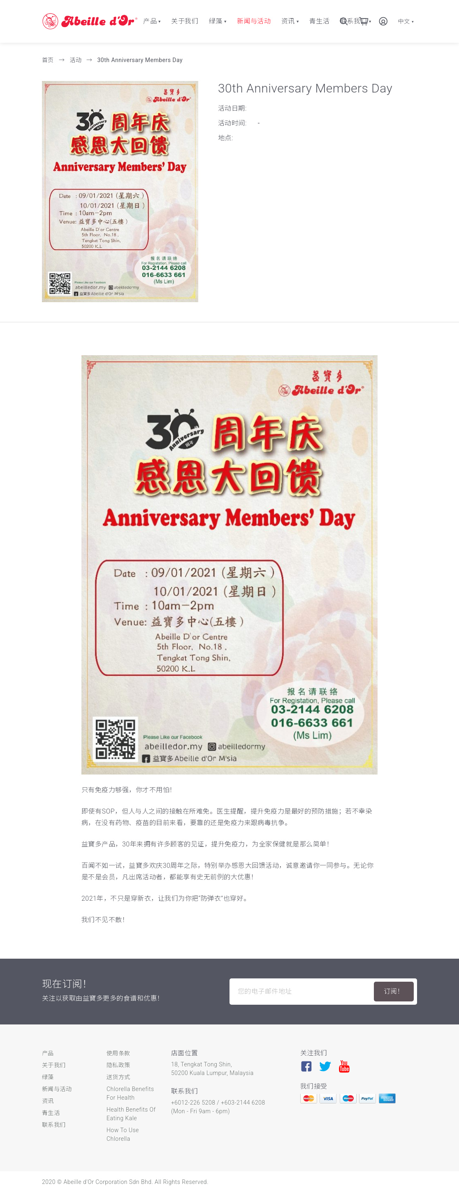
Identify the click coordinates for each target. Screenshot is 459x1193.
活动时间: (232, 123)
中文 (406, 21)
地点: (225, 138)
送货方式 (118, 1077)
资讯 (288, 21)
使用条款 (118, 1053)
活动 (76, 60)
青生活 (319, 21)
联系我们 (54, 1124)
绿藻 (216, 21)
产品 (150, 21)
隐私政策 (118, 1065)
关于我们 (184, 21)
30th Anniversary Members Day (140, 60)
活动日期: (232, 108)
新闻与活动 (254, 21)
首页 (49, 60)
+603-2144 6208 (243, 1102)
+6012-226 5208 (193, 1102)
